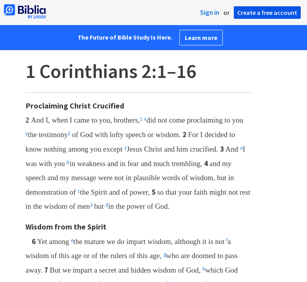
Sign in (209, 12)
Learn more (201, 38)
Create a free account (267, 12)
